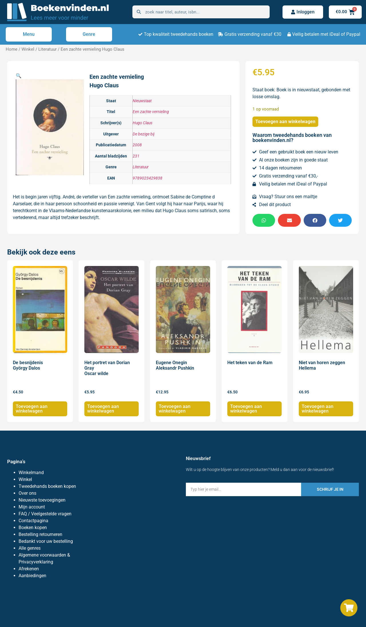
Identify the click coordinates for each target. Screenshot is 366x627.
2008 (137, 145)
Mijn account (32, 507)
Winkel (27, 49)
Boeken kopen (33, 527)
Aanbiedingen (32, 575)
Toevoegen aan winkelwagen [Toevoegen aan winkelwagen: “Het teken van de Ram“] (246, 409)
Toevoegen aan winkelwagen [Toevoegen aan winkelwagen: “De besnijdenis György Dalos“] (31, 409)
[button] (18, 75)
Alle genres (30, 548)
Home (11, 49)
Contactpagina (33, 520)
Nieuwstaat (142, 100)
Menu (29, 34)
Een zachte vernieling (151, 111)
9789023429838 (147, 178)
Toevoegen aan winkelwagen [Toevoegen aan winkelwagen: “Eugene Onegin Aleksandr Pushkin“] (174, 409)
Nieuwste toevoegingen (42, 500)
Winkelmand (31, 472)
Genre (89, 34)
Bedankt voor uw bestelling (46, 541)
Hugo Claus (142, 123)
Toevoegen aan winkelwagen (285, 121)
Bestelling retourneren (40, 534)
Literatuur (47, 49)
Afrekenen (29, 568)
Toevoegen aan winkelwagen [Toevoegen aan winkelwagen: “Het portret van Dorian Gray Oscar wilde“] (103, 409)
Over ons (27, 493)
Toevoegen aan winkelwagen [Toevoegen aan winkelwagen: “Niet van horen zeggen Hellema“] (317, 409)
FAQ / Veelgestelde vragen (45, 513)
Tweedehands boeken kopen (47, 486)
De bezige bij (143, 134)
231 (136, 156)
